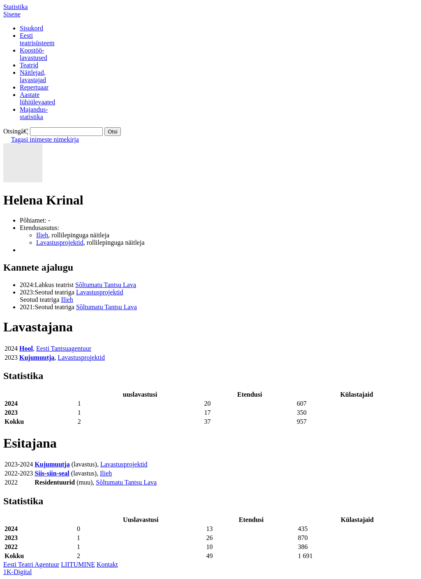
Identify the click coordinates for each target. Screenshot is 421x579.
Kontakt (107, 564)
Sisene (12, 14)
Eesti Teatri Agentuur (31, 564)
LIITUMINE (78, 564)
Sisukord (31, 28)
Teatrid (29, 65)
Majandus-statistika (34, 113)
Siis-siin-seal (52, 473)
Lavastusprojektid (59, 242)
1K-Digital (17, 571)
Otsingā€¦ (15, 131)
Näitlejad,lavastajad (33, 76)
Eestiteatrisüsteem (37, 39)
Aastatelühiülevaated (37, 98)
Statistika (15, 6)
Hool (26, 348)
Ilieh (42, 235)
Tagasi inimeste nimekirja (45, 139)
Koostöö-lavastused (33, 54)
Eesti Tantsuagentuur (63, 348)
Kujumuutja (36, 357)
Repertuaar (34, 87)
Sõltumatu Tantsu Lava (105, 284)
